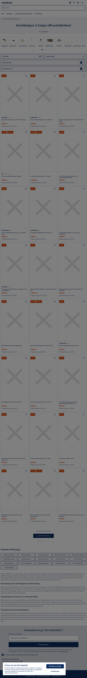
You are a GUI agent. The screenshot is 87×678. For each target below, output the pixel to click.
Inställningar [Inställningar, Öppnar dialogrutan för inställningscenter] (55, 671)
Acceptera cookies (55, 666)
